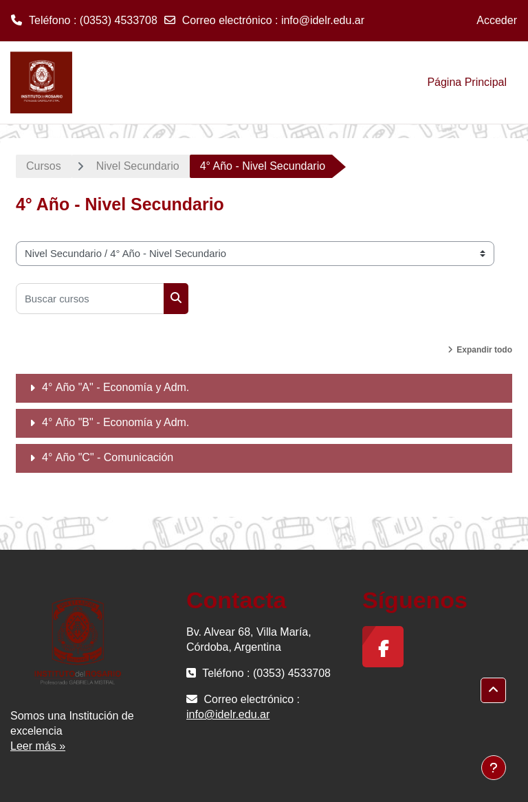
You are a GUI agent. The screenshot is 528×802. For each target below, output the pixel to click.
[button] (493, 690)
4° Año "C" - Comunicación (107, 457)
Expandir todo (484, 350)
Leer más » (37, 746)
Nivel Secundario (137, 166)
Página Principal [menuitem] (467, 82)
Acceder (496, 20)
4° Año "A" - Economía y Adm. (115, 387)
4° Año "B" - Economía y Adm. (115, 422)
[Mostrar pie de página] (493, 767)
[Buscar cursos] (90, 298)
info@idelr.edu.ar (322, 20)
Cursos (43, 166)
